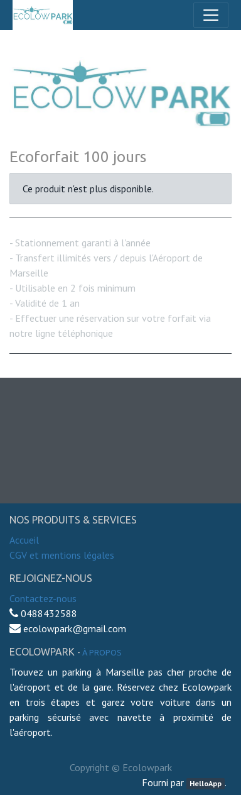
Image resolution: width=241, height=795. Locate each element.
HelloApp (206, 783)
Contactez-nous (43, 598)
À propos (102, 652)
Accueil (24, 540)
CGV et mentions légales (61, 555)
